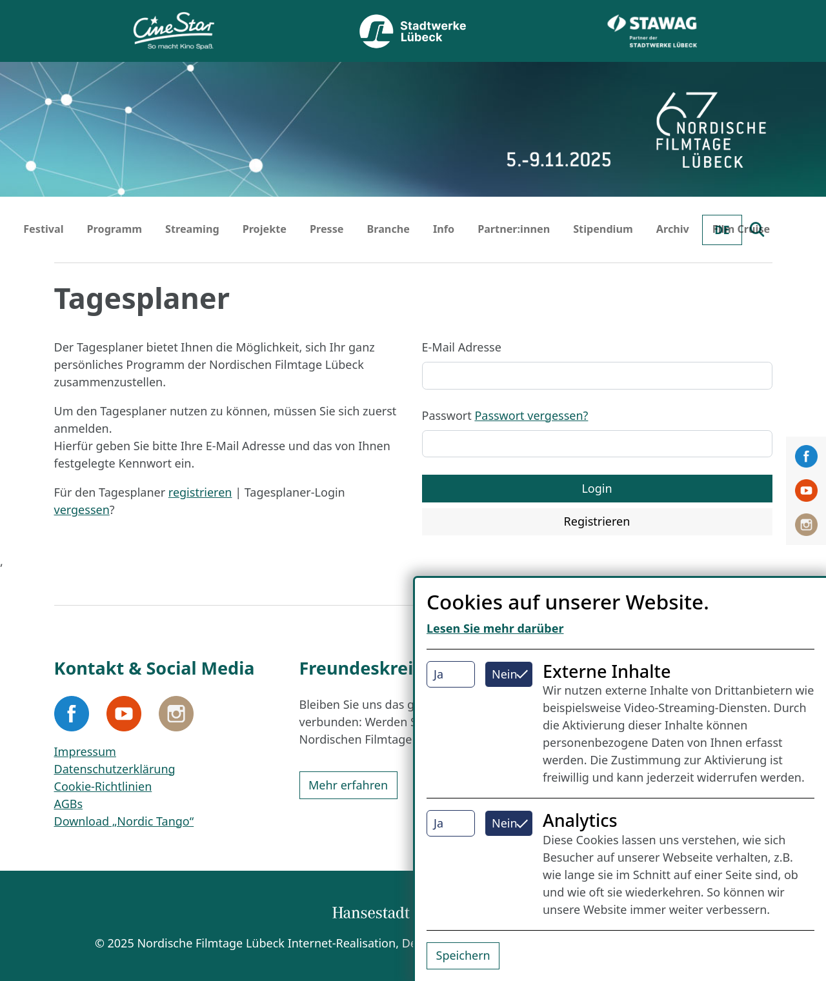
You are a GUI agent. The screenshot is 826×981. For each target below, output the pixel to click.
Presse (327, 229)
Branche (388, 229)
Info (443, 229)
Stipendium (603, 229)
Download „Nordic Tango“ (124, 821)
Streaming (192, 229)
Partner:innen (514, 229)
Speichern (463, 955)
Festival (43, 229)
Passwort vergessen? (531, 415)
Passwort (505, 415)
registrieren (200, 492)
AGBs (68, 803)
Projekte (265, 229)
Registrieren (597, 521)
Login (596, 488)
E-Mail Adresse (461, 347)
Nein (505, 674)
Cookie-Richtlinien (103, 786)
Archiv (672, 229)
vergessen (82, 509)
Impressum (85, 751)
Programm (115, 229)
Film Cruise (741, 229)
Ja (438, 674)
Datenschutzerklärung (115, 769)
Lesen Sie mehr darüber (495, 628)
